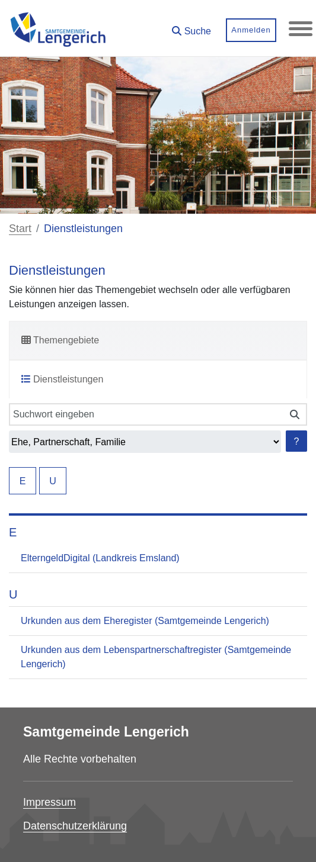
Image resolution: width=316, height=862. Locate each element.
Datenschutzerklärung (75, 826)
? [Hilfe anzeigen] (296, 441)
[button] (191, 27)
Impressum (49, 802)
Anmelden (251, 29)
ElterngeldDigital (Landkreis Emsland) (100, 558)
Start (20, 228)
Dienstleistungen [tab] (62, 379)
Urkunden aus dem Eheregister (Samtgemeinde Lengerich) (145, 621)
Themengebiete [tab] (60, 340)
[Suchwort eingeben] (146, 414)
